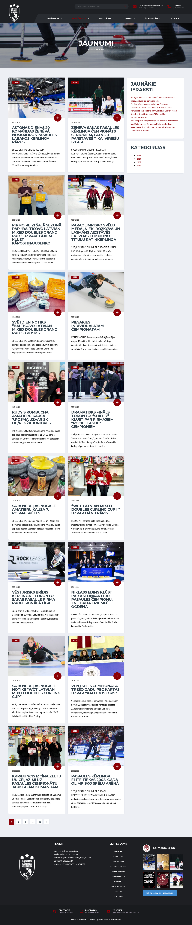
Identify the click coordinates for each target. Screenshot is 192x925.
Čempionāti (151, 18)
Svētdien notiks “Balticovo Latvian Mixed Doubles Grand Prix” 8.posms (34, 327)
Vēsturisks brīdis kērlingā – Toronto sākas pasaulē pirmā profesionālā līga (33, 597)
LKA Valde (118, 857)
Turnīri (128, 18)
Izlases (175, 18)
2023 (139, 155)
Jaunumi (118, 852)
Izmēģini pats (54, 18)
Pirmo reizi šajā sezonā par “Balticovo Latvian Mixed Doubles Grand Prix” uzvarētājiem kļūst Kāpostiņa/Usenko (36, 234)
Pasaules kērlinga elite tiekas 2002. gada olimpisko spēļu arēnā (95, 780)
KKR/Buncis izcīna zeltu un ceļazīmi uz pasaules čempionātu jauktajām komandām (36, 781)
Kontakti (118, 897)
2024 (139, 158)
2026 (139, 165)
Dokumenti (118, 862)
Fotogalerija (118, 872)
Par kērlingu (79, 18)
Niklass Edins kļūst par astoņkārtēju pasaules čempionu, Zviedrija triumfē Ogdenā (91, 599)
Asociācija (105, 18)
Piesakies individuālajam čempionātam (87, 326)
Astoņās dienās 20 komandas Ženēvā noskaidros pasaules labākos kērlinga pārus (34, 134)
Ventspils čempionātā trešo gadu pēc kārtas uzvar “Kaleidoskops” (95, 689)
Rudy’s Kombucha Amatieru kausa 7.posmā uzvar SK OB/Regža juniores (31, 417)
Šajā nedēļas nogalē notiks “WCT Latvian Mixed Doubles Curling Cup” (36, 691)
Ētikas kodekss (118, 867)
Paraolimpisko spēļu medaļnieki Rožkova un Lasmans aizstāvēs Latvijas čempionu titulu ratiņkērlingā (95, 232)
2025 (139, 162)
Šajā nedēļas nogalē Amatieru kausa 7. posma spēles (34, 509)
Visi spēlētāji (118, 887)
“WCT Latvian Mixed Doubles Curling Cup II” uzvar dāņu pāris (95, 509)
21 (40, 822)
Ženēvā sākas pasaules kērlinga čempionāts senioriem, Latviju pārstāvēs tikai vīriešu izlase (95, 134)
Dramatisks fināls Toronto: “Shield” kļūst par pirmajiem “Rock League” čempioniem (92, 419)
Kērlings (118, 882)
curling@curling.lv (147, 8)
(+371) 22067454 (178, 8)
